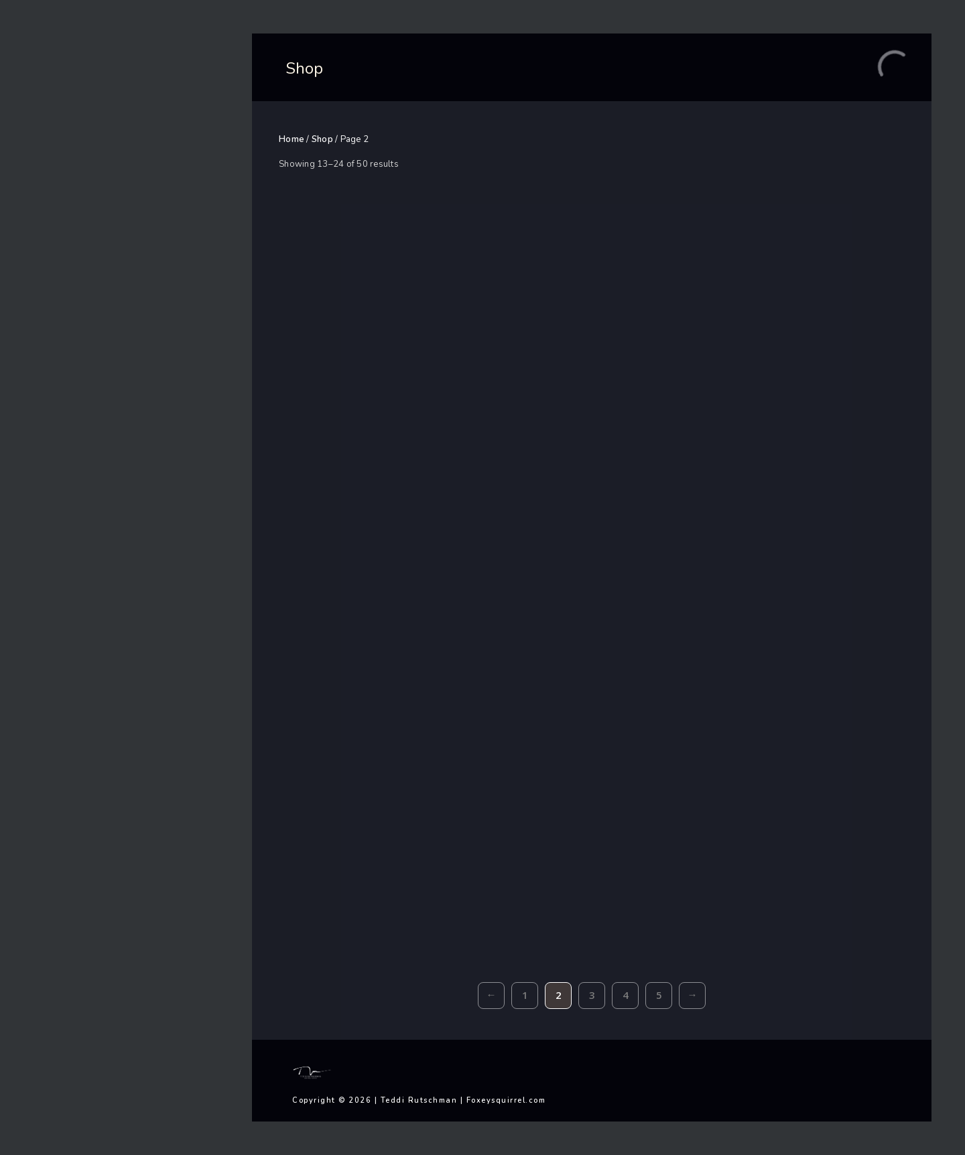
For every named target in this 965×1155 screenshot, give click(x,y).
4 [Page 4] (626, 995)
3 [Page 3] (592, 995)
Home (291, 139)
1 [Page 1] (525, 995)
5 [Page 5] (659, 995)
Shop (322, 139)
